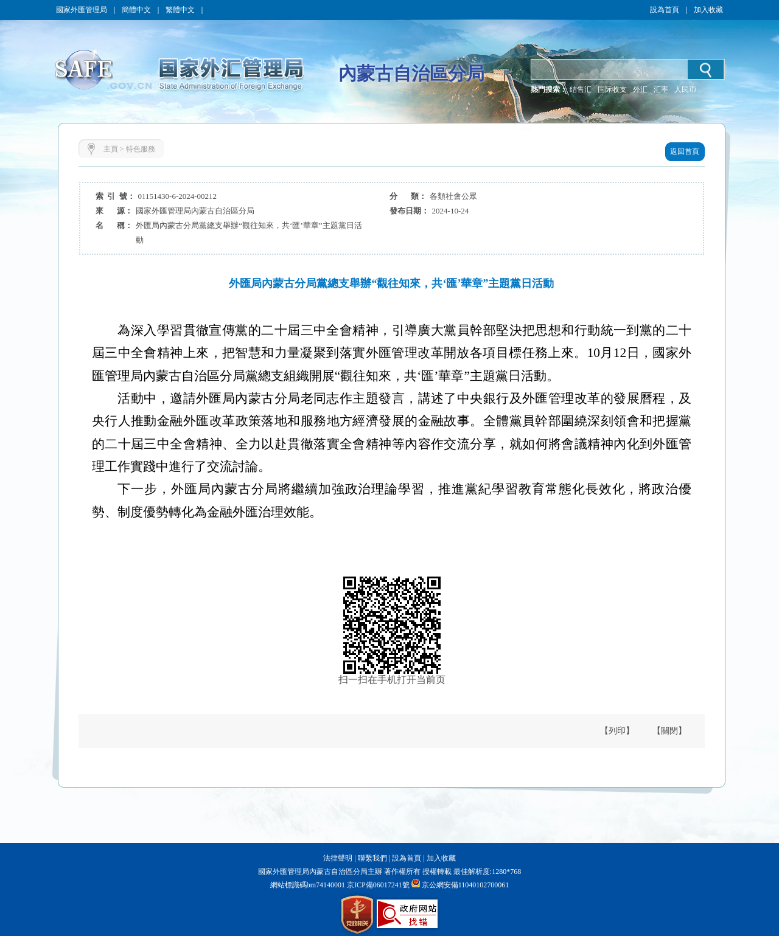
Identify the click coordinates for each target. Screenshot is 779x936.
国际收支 (612, 89)
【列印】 (617, 730)
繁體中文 (180, 9)
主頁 (110, 149)
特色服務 (140, 149)
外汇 (640, 89)
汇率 (661, 89)
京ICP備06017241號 (377, 885)
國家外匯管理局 (81, 9)
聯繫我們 (372, 858)
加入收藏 (708, 9)
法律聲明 (337, 858)
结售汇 (581, 89)
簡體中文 (136, 9)
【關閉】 (669, 730)
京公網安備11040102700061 (465, 885)
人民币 (685, 89)
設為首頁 (664, 9)
